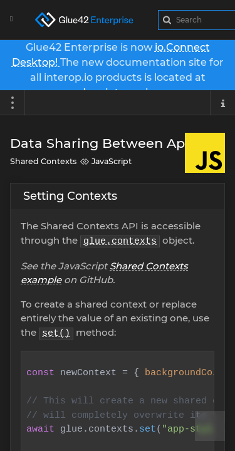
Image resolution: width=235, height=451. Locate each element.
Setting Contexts (70, 196)
